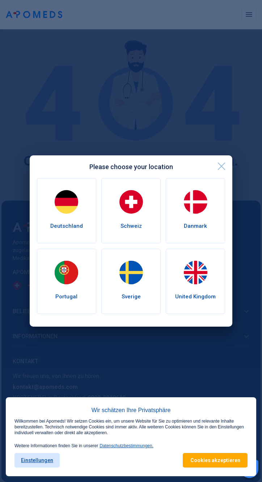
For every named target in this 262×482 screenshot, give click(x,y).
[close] (221, 166)
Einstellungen (37, 460)
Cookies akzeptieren (215, 460)
